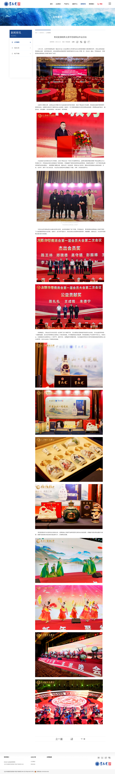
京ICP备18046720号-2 (29, 771)
